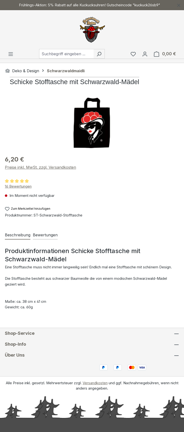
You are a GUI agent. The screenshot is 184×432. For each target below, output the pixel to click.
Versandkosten (95, 383)
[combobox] (66, 54)
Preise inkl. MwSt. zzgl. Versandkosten (40, 167)
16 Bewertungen (18, 186)
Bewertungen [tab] (45, 234)
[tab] (17, 235)
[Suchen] (99, 54)
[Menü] (11, 54)
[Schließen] (179, 4)
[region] (92, 5)
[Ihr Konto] (145, 54)
